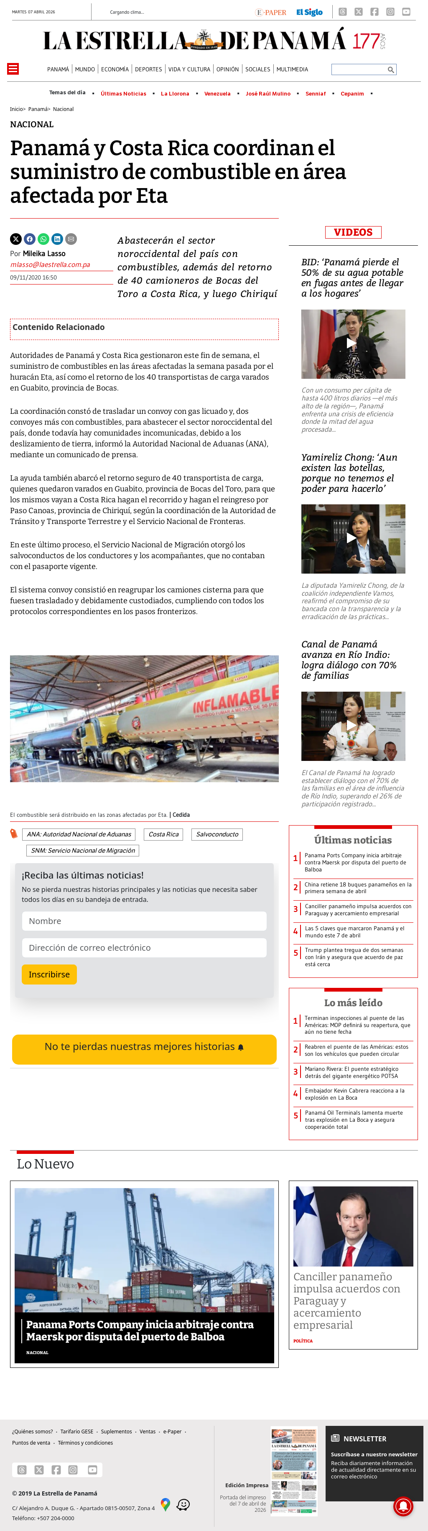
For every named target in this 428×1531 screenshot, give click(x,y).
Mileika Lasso (44, 253)
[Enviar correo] (61, 264)
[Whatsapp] (43, 238)
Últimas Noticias (123, 94)
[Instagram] (390, 11)
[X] (359, 11)
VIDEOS (353, 232)
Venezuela (217, 94)
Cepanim (352, 94)
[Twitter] (16, 238)
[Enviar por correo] (71, 238)
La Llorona (175, 94)
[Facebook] (374, 11)
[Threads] (343, 11)
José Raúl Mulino (268, 94)
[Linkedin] (57, 238)
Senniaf (316, 94)
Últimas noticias (353, 840)
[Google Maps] (165, 1504)
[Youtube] (406, 11)
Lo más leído (353, 1003)
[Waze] (183, 1504)
